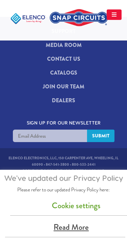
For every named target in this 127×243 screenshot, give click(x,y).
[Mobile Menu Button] (19, 40)
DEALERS (63, 100)
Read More (71, 227)
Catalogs (63, 73)
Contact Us (63, 59)
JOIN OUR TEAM (63, 86)
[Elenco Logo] (61, 18)
